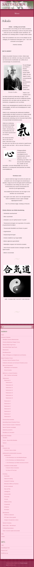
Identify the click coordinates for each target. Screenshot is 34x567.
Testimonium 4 (7, 406)
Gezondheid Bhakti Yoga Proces (10, 347)
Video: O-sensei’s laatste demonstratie (11, 530)
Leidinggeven (7, 491)
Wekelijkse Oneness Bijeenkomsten (11, 339)
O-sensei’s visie (6, 448)
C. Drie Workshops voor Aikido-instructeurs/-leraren (17, 462)
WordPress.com (11, 565)
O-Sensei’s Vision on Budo (10, 450)
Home (2, 334)
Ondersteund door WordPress (12, 563)
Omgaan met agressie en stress (11, 519)
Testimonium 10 (9, 385)
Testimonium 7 (7, 413)
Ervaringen (6, 509)
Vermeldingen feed (5, 547)
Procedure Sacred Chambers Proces (11, 360)
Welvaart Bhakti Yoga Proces (9, 344)
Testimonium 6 (7, 411)
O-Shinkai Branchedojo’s (8, 528)
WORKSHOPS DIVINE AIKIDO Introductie (12, 453)
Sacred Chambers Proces (7, 358)
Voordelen (5, 437)
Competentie (7, 504)
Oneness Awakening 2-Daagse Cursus (11, 342)
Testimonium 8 (7, 416)
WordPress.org (4, 553)
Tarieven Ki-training (7, 522)
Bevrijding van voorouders (8, 432)
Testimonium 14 (9, 395)
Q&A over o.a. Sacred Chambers (10, 373)
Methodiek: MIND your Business (11, 483)
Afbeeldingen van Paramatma (10, 367)
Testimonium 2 (7, 401)
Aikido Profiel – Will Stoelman (9, 525)
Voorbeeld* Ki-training (9, 481)
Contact (3, 536)
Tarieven (5, 442)
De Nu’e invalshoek (8, 486)
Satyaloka (13, 4)
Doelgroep (6, 506)
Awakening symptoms (7, 429)
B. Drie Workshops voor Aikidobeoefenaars (15, 460)
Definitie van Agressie (9, 514)
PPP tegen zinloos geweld (10, 517)
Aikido (2, 446)
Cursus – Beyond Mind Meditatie (10, 440)
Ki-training (5, 473)
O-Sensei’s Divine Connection (12, 467)
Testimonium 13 (9, 392)
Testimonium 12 (9, 390)
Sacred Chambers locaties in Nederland (11, 424)
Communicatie (7, 494)
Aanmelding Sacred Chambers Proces (11, 422)
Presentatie (6, 496)
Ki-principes (6, 476)
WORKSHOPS (7, 455)
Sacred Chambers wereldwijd (9, 427)
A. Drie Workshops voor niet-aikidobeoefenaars (16, 457)
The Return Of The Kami (11, 470)
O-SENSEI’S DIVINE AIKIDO (10, 465)
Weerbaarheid (6, 512)
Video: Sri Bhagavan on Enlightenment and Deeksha (14, 355)
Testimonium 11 (9, 387)
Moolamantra (6, 349)
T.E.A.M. (6, 499)
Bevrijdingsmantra (7, 352)
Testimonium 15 (9, 397)
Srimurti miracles (8, 370)
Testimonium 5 (7, 408)
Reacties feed (4, 550)
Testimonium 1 (7, 380)
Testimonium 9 (9, 382)
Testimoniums (6, 378)
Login (2, 545)
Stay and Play (7, 488)
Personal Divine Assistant (8, 419)
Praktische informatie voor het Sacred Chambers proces (15, 362)
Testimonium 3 (7, 403)
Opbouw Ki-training (8, 478)
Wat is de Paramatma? (8, 365)
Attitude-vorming (8, 501)
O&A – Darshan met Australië (10, 375)
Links (2, 533)
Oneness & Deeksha (5, 337)
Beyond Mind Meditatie (6, 435)
